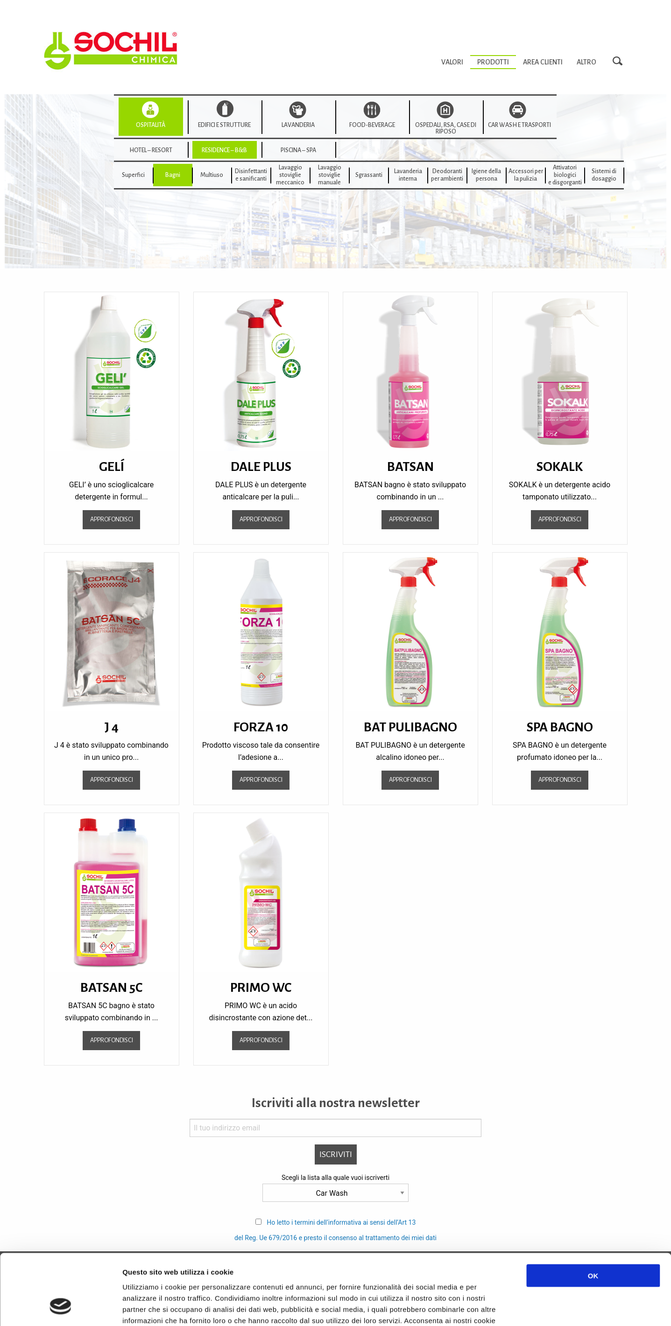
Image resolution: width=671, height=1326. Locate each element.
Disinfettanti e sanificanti (251, 175)
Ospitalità (150, 125)
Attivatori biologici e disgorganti (565, 175)
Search (620, 61)
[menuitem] (452, 62)
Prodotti (493, 62)
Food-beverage (372, 125)
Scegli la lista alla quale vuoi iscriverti (335, 1177)
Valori (452, 62)
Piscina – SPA (298, 150)
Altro (586, 62)
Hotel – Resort (150, 150)
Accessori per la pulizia (526, 175)
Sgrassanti (368, 175)
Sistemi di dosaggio (604, 175)
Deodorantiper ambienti (447, 175)
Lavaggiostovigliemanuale (329, 175)
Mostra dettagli (496, 1308)
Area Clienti (543, 62)
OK (593, 1214)
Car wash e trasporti (519, 125)
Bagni (172, 175)
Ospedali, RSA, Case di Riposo (445, 128)
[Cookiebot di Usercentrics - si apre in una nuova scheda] (60, 1308)
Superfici (133, 175)
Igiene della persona (486, 175)
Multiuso (211, 175)
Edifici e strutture (224, 125)
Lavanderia (298, 125)
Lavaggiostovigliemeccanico (290, 175)
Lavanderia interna (408, 175)
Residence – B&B (224, 150)
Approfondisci (111, 519)
